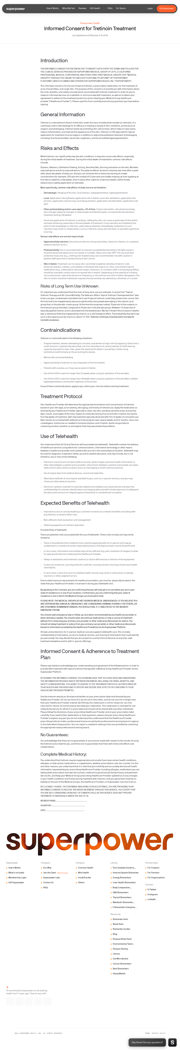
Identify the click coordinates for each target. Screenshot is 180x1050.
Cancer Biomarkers (122, 964)
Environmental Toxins (123, 944)
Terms (147, 1033)
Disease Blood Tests (122, 939)
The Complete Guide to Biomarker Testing (123, 868)
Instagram (153, 895)
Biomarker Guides (121, 929)
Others (81, 883)
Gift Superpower (16, 883)
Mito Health (83, 873)
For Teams (121, 8)
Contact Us (48, 883)
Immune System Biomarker (126, 873)
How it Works (14, 868)
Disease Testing (120, 949)
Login (150, 9)
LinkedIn (152, 899)
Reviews (82, 8)
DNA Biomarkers (121, 893)
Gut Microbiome (120, 959)
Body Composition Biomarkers (121, 888)
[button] (86, 8)
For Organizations (156, 878)
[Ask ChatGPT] (38, 1001)
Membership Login (17, 878)
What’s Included (16, 873)
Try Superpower (166, 9)
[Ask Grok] (29, 1001)
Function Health (85, 868)
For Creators (153, 868)
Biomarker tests (120, 919)
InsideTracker (84, 878)
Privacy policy (159, 1033)
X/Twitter (152, 890)
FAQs (110, 8)
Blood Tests (118, 924)
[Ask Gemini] (19, 1001)
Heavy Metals (119, 974)
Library (116, 954)
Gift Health (95, 8)
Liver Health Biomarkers (124, 883)
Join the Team (55, 873)
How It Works (52, 8)
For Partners (153, 873)
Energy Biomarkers (122, 878)
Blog (115, 934)
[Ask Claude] (10, 1001)
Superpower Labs (51, 878)
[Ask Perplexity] (47, 1001)
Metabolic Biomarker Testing (123, 903)
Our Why (47, 868)
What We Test (68, 8)
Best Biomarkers (121, 969)
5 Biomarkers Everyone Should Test (124, 908)
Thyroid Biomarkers (122, 898)
